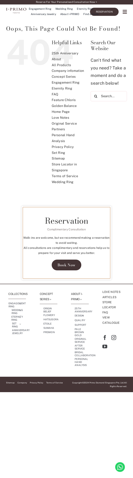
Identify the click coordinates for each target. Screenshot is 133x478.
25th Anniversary (65, 53)
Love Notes (60, 118)
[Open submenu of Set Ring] (20, 324)
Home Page (61, 112)
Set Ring (58, 153)
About (56, 59)
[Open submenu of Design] (83, 316)
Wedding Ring (63, 182)
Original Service (64, 123)
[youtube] (104, 346)
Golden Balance (64, 106)
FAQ (55, 94)
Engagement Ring (66, 82)
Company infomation (68, 71)
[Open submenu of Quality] (83, 320)
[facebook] (104, 337)
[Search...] (109, 96)
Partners (58, 129)
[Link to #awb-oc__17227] (125, 11)
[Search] (96, 96)
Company (22, 382)
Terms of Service (65, 176)
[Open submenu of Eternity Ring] (20, 317)
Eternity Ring (62, 88)
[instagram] (113, 337)
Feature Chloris (64, 100)
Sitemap (58, 158)
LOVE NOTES (111, 291)
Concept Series (64, 77)
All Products (61, 65)
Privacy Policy (63, 147)
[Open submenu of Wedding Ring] (20, 311)
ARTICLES (109, 297)
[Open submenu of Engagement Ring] (20, 304)
